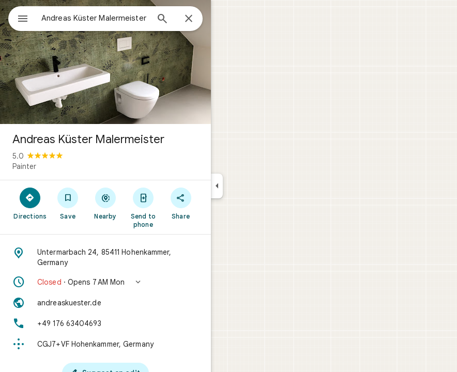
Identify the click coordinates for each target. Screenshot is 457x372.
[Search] (162, 19)
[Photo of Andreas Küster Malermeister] (105, 62)
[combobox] (94, 18)
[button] (105, 282)
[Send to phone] (143, 207)
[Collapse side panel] (217, 186)
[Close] (189, 19)
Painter (24, 166)
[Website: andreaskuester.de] (105, 302)
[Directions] (30, 203)
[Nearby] (106, 203)
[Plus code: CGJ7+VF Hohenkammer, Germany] (105, 344)
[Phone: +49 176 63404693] (105, 323)
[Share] (181, 203)
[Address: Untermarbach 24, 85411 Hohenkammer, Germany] (105, 257)
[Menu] (22, 19)
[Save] (68, 203)
